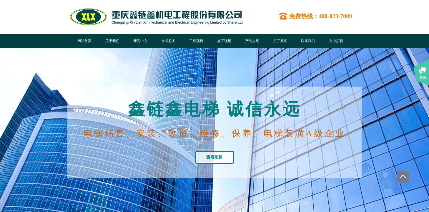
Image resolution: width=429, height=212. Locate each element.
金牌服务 (168, 41)
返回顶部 (403, 177)
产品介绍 (252, 41)
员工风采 (280, 41)
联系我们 (308, 41)
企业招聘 (336, 41)
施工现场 (224, 41)
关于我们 (112, 41)
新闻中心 (140, 41)
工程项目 (196, 41)
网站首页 (84, 41)
